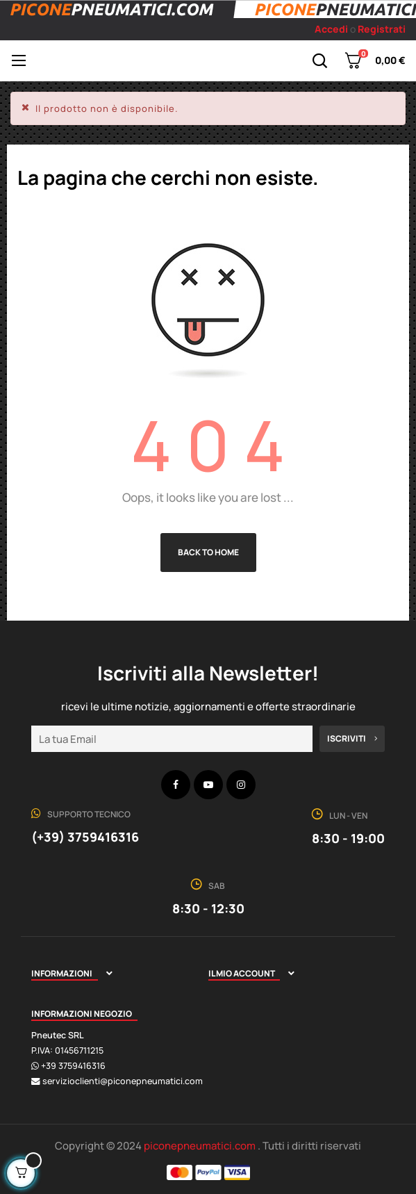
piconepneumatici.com (201, 1145)
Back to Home (208, 552)
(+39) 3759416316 (85, 836)
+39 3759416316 (73, 1066)
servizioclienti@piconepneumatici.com (122, 1081)
